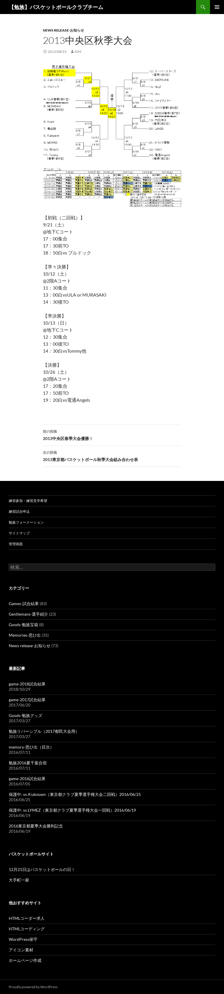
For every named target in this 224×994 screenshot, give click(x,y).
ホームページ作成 (25, 960)
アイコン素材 (21, 949)
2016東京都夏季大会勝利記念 (36, 825)
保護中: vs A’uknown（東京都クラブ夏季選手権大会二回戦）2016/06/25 (75, 794)
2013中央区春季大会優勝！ (112, 434)
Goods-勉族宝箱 (23, 624)
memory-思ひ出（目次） (31, 746)
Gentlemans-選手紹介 (28, 614)
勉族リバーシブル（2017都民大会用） (44, 731)
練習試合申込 (19, 511)
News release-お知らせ (63, 30)
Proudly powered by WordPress (33, 987)
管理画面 (16, 544)
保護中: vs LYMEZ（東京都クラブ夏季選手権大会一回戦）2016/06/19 (72, 810)
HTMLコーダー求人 (27, 918)
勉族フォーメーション (26, 522)
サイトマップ (19, 533)
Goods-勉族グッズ (25, 715)
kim (78, 51)
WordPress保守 (23, 939)
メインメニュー (217, 7)
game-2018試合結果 (27, 683)
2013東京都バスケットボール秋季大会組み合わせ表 (112, 455)
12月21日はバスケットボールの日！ (42, 869)
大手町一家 (19, 879)
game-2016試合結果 (27, 778)
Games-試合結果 (24, 603)
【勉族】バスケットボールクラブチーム (56, 7)
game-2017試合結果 (27, 699)
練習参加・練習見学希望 (28, 500)
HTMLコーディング (27, 928)
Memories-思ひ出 (25, 635)
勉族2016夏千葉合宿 (28, 762)
